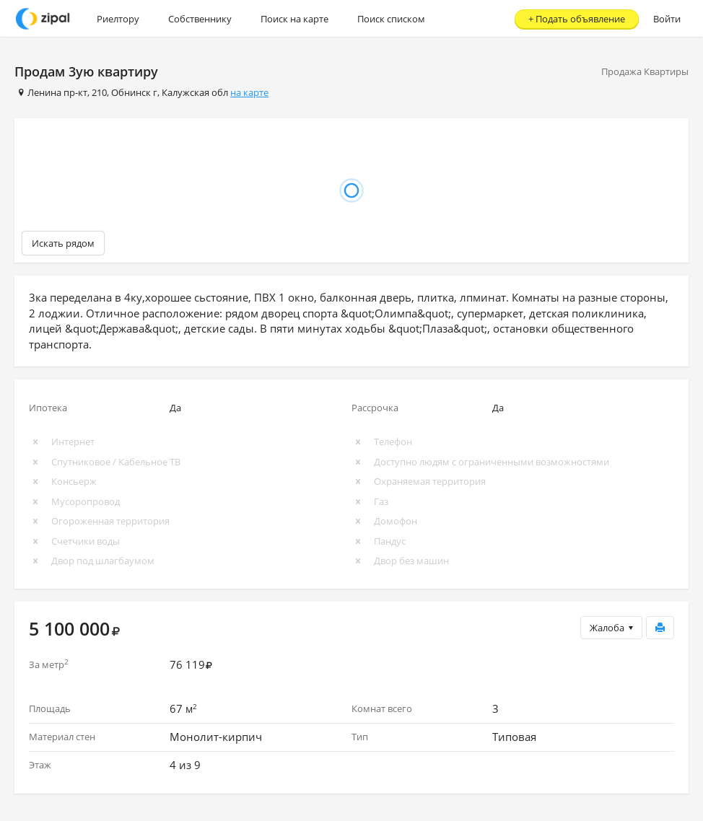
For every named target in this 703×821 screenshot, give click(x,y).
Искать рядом (63, 243)
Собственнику (200, 18)
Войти (667, 18)
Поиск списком (391, 18)
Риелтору (118, 18)
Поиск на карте (294, 18)
